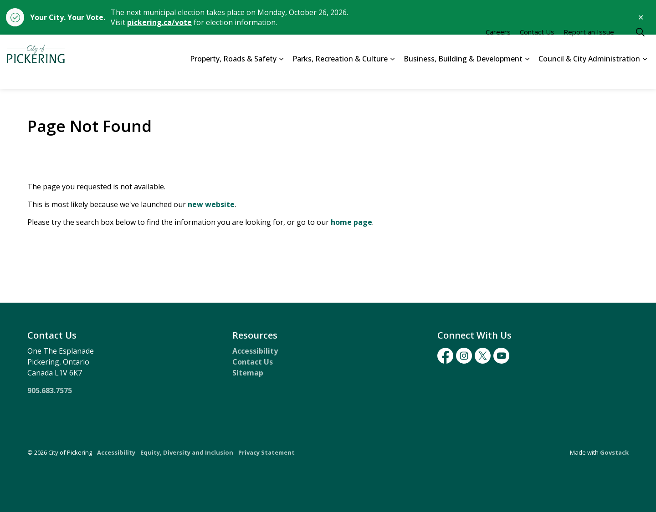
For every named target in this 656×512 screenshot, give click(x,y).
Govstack (614, 452)
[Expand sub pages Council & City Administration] (644, 75)
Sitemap (247, 373)
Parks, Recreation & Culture (340, 75)
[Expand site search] (640, 48)
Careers (498, 48)
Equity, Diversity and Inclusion (186, 452)
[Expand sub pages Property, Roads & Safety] (281, 75)
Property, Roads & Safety (233, 75)
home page (351, 222)
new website (211, 204)
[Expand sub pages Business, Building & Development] (527, 75)
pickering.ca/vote (159, 22)
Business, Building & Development (463, 75)
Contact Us (537, 48)
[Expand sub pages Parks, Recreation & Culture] (392, 75)
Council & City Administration (589, 75)
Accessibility (255, 351)
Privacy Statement (266, 452)
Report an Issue (589, 48)
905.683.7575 (49, 390)
